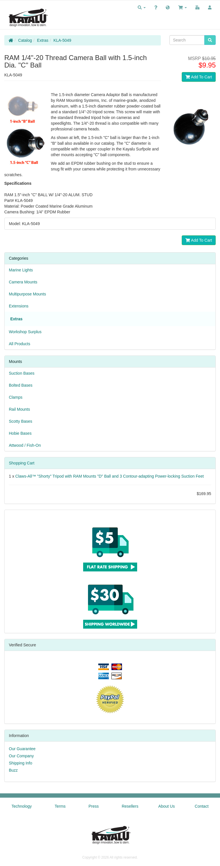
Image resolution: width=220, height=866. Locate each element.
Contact (202, 806)
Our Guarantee (22, 748)
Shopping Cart (22, 463)
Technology (21, 806)
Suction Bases (22, 373)
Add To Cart (198, 77)
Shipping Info (20, 763)
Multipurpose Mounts (27, 294)
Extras (43, 40)
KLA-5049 (62, 40)
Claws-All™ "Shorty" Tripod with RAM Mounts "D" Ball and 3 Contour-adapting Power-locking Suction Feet (109, 476)
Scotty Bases (20, 421)
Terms (60, 806)
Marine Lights (21, 270)
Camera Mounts (23, 282)
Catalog (25, 40)
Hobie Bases (20, 433)
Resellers (130, 806)
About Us (166, 806)
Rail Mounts (19, 409)
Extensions (18, 306)
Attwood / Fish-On (25, 445)
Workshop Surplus (25, 331)
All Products (19, 343)
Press (94, 806)
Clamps (15, 397)
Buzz (13, 770)
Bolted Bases (21, 385)
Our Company (21, 756)
